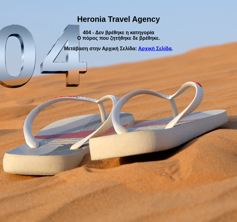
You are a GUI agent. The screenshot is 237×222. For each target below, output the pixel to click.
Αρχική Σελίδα (155, 48)
